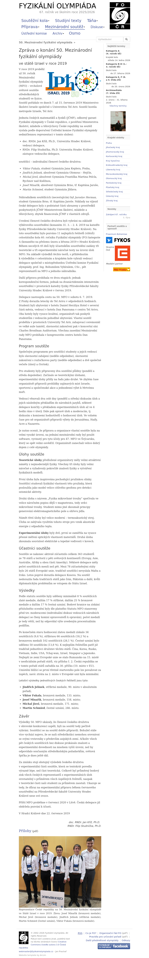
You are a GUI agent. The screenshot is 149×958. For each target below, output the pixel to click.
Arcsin (43, 955)
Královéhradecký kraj (117, 165)
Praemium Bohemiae (116, 234)
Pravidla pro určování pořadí (105, 936)
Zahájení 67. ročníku (116, 214)
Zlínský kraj (112, 200)
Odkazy (126, 940)
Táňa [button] (92, 20)
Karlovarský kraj (114, 156)
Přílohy (25, 831)
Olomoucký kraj (114, 178)
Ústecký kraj (112, 196)
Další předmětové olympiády (102, 940)
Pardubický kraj (113, 183)
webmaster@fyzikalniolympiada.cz (36, 951)
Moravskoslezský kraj (116, 174)
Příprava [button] (30, 26)
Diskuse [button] (97, 27)
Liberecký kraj (113, 169)
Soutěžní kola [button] (35, 20)
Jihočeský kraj (113, 147)
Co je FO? (90, 933)
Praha (109, 143)
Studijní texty (68, 20)
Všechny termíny (118, 106)
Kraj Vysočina (113, 161)
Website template (27, 955)
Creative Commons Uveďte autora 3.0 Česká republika (42, 945)
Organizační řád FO (110, 933)
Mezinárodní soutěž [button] (65, 26)
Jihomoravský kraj (115, 152)
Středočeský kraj (114, 191)
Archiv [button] (58, 33)
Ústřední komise (34, 33)
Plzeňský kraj (112, 187)
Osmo (74, 33)
